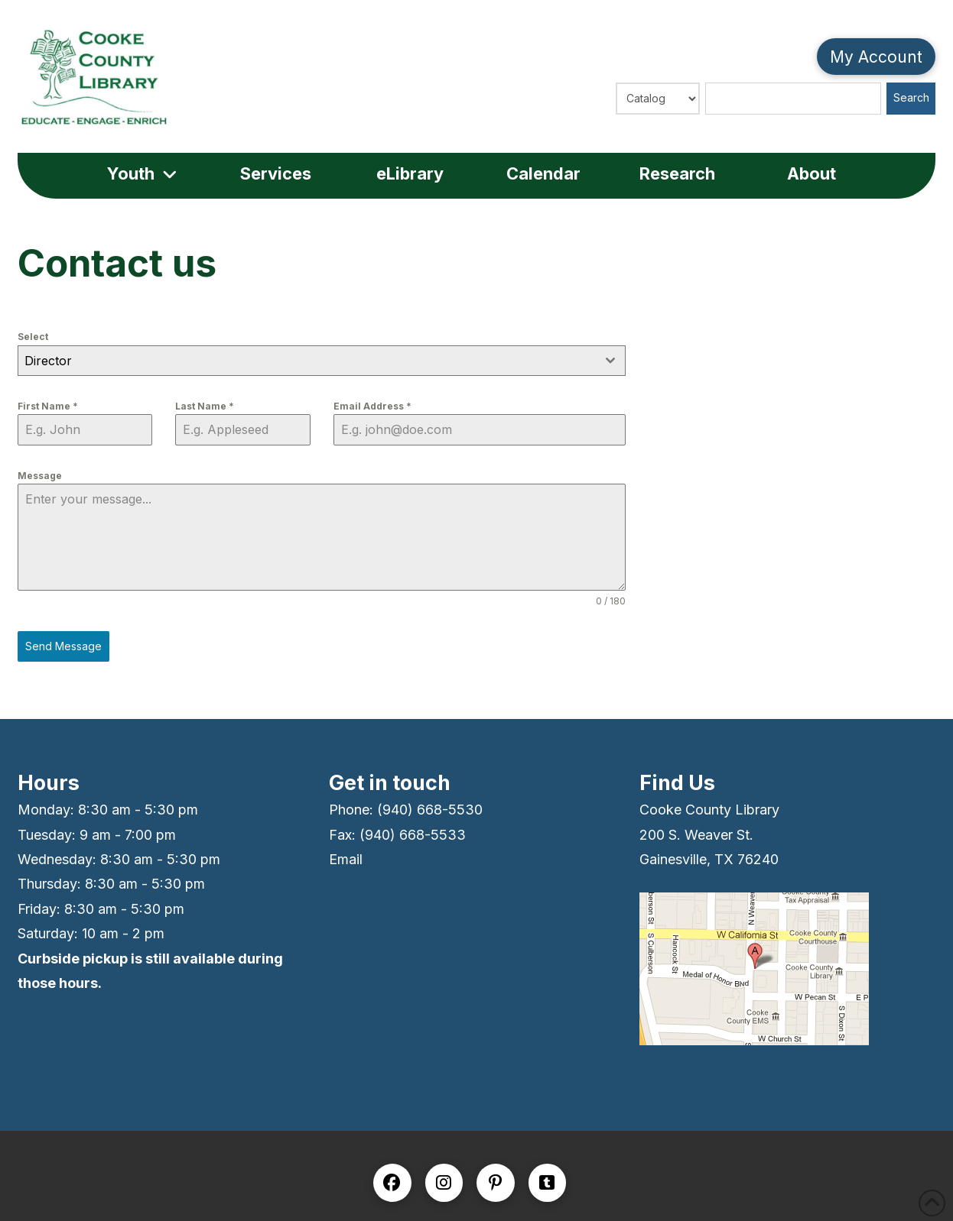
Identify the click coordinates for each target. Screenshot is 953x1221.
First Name (48, 406)
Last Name (204, 406)
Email (346, 859)
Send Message (63, 646)
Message (40, 475)
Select (33, 336)
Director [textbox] (48, 360)
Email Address (372, 406)
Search (911, 97)
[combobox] (322, 360)
